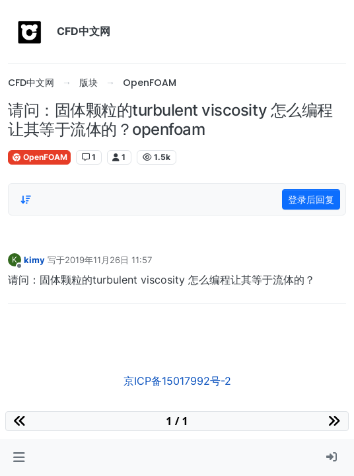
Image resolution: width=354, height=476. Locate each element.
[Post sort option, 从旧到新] (26, 200)
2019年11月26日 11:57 (108, 260)
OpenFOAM (39, 157)
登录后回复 (311, 199)
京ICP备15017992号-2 (177, 380)
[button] (18, 457)
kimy (34, 260)
